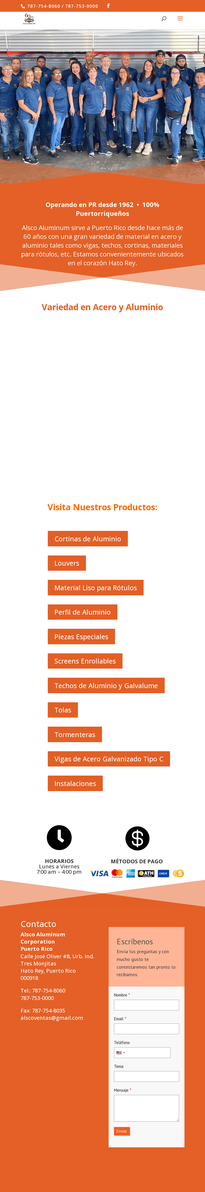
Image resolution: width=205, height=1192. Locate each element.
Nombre (120, 871)
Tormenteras (74, 610)
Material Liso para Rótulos (95, 463)
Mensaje (121, 966)
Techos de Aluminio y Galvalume (106, 561)
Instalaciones (75, 659)
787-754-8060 (48, 867)
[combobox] (120, 929)
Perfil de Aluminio (82, 488)
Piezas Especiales (81, 512)
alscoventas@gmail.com (52, 894)
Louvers (66, 439)
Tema (118, 942)
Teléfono (122, 918)
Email (118, 895)
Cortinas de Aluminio (87, 414)
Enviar (122, 1007)
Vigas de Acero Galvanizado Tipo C (108, 635)
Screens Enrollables (85, 537)
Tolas (62, 586)
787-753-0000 (37, 874)
